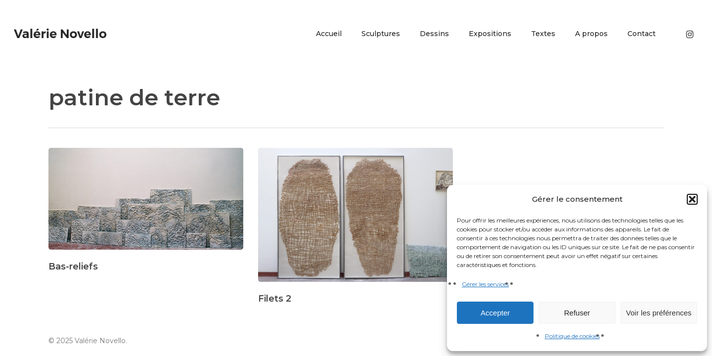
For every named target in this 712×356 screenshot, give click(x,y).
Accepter (495, 313)
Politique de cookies (572, 336)
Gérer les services (485, 284)
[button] (692, 199)
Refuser (577, 313)
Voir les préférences (659, 313)
